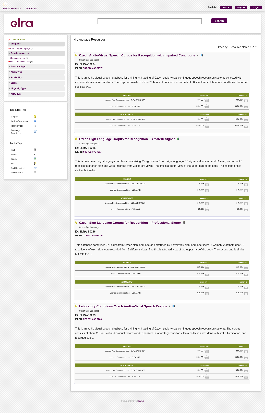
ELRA (141, 401)
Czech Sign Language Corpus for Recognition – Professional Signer (130, 222)
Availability (16, 77)
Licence (15, 83)
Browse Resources (12, 8)
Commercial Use (17, 58)
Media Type (16, 72)
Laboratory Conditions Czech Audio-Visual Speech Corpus (123, 306)
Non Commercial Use (20, 61)
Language (16, 44)
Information (31, 8)
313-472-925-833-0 (93, 235)
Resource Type (18, 66)
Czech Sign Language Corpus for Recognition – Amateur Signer (127, 139)
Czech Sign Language (20, 48)
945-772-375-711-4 (93, 152)
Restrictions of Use (20, 53)
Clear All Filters (18, 39)
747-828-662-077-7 (93, 68)
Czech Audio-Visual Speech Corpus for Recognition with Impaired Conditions (137, 55)
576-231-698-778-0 (93, 319)
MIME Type (16, 94)
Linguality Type (18, 88)
